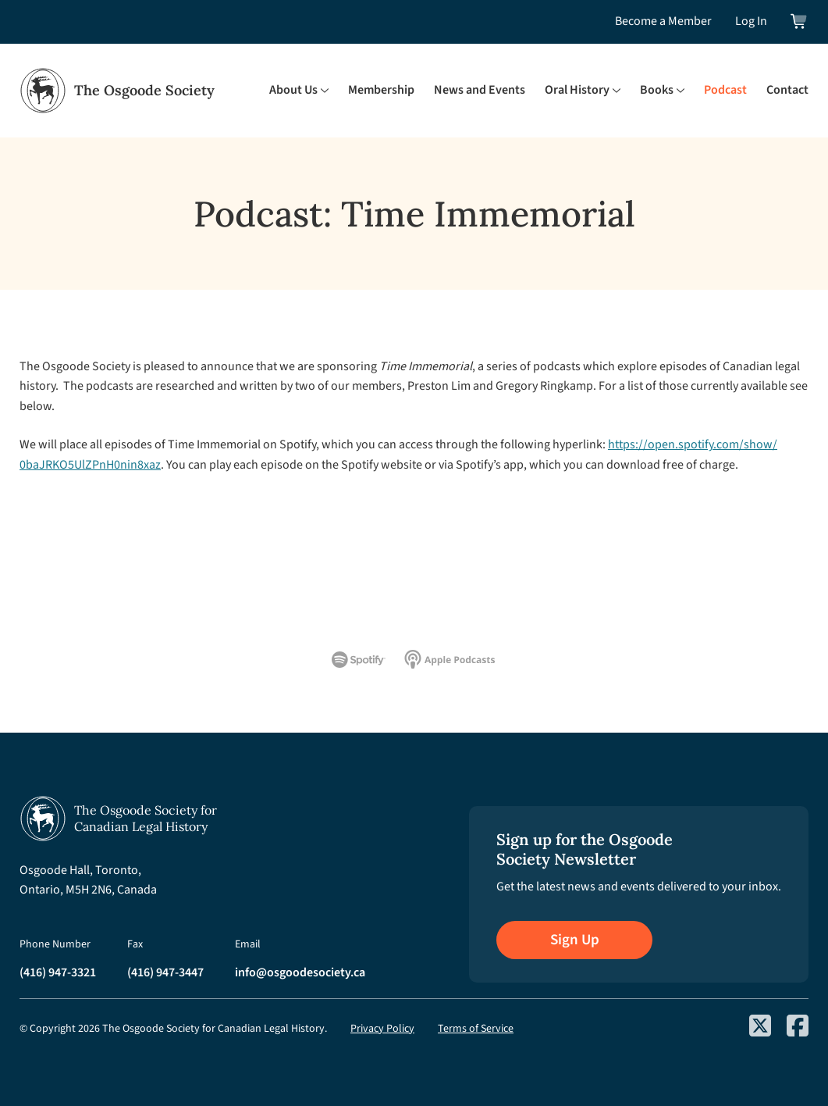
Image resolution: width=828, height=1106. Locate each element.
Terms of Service (476, 1028)
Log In (751, 21)
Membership (381, 89)
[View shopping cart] (799, 21)
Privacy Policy (382, 1028)
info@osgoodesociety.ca (300, 972)
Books (656, 89)
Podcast (725, 89)
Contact (787, 89)
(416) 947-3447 (165, 972)
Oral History (577, 89)
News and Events (479, 89)
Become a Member (663, 21)
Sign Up (574, 940)
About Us (293, 89)
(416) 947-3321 (58, 972)
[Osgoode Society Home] (117, 90)
